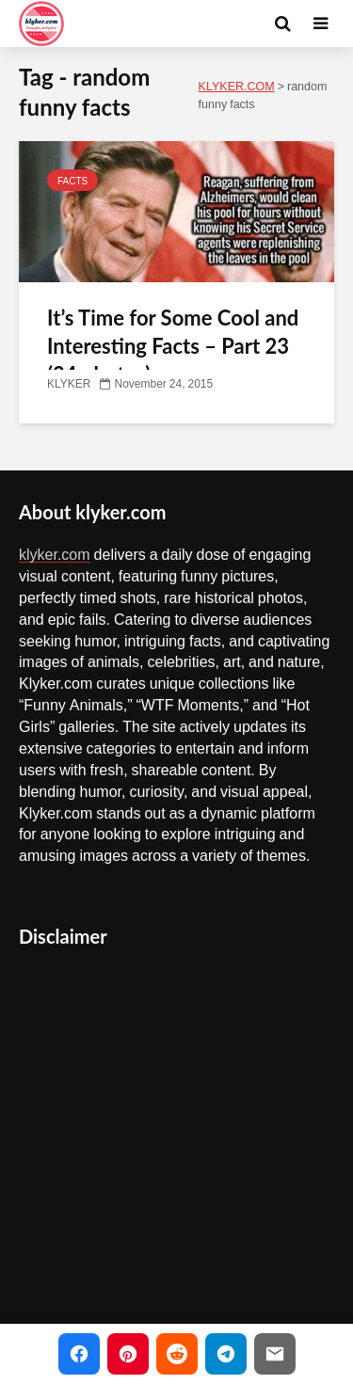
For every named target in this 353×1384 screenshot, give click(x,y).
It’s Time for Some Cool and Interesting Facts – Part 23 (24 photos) (172, 346)
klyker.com (54, 554)
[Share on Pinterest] (128, 1354)
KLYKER (68, 384)
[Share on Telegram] (226, 1354)
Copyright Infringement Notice (136, 1293)
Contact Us (67, 1252)
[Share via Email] (275, 1354)
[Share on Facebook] (79, 1354)
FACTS (72, 180)
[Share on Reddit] (177, 1354)
